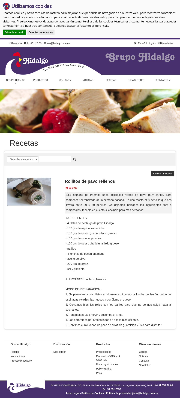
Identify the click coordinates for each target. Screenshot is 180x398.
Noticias (88, 80)
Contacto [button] (163, 80)
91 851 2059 (114, 389)
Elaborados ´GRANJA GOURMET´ (108, 358)
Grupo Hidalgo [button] (15, 81)
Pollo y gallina (103, 368)
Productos (40, 80)
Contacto (144, 360)
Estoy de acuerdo (14, 32)
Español (142, 43)
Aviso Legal (72, 393)
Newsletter (165, 43)
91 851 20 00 (32, 43)
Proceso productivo (21, 360)
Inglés (152, 43)
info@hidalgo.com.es (57, 43)
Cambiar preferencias (40, 32)
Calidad (143, 351)
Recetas (111, 80)
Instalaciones (18, 356)
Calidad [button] (65, 80)
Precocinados (103, 351)
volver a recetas (163, 173)
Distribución (59, 351)
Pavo (99, 373)
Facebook (15, 43)
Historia (15, 351)
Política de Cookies (92, 393)
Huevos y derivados (107, 364)
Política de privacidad (118, 393)
